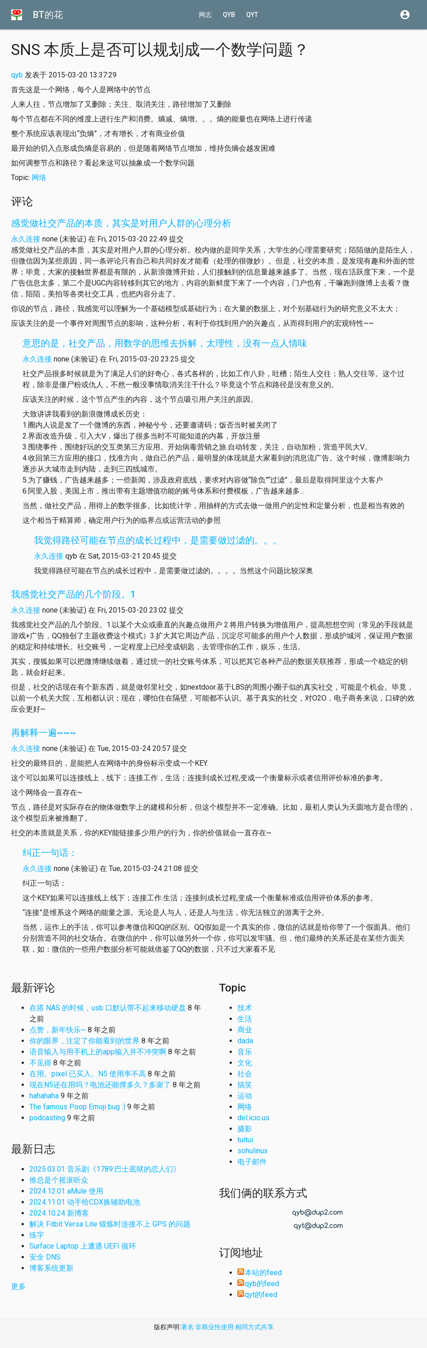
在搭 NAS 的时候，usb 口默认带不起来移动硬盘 (107, 1007)
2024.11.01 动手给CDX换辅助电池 (84, 1202)
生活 (244, 1018)
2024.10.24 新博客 (59, 1213)
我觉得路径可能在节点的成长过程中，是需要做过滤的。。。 (158, 540)
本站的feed (259, 1272)
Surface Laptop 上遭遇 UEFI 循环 (82, 1246)
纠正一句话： (50, 852)
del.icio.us (253, 1117)
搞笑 (244, 1084)
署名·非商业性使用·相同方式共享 (227, 1327)
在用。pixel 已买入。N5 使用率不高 (87, 1073)
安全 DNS (45, 1257)
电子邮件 (252, 1161)
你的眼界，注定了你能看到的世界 (84, 1040)
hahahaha (44, 1095)
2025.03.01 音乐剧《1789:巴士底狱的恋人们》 (104, 1169)
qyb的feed (258, 1283)
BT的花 (48, 14)
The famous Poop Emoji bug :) (77, 1106)
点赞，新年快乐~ (57, 1029)
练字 (36, 1235)
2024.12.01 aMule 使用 (66, 1191)
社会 (244, 1073)
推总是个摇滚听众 (58, 1180)
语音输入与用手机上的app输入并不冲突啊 (97, 1051)
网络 (39, 177)
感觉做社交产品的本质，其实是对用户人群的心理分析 (121, 223)
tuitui (245, 1139)
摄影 (244, 1128)
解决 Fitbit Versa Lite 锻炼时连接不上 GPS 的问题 (110, 1224)
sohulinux (252, 1150)
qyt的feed (257, 1294)
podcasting (47, 1117)
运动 (244, 1095)
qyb (229, 14)
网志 (205, 14)
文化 (244, 1062)
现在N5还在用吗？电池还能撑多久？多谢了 (100, 1084)
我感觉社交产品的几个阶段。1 (73, 594)
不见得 (40, 1062)
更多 (18, 1286)
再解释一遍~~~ (43, 732)
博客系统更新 (51, 1268)
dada (245, 1040)
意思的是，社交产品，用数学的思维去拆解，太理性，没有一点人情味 (164, 343)
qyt (252, 14)
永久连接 (25, 239)
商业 (244, 1029)
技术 (244, 1007)
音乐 (244, 1051)
